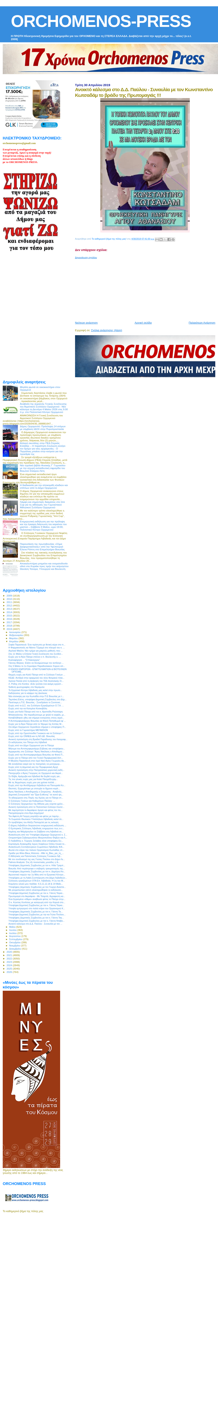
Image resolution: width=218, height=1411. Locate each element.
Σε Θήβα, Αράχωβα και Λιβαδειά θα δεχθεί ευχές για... (34, 776)
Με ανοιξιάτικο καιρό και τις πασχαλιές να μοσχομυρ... (34, 764)
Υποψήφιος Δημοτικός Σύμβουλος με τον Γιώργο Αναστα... (37, 887)
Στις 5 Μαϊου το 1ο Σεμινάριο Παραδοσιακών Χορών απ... (36, 666)
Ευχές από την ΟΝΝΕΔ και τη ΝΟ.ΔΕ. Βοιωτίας (31, 736)
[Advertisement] (140, 288)
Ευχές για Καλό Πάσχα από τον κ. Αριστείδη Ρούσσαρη (35, 711)
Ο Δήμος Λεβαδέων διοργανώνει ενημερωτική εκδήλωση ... (37, 825)
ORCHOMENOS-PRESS (101, 21)
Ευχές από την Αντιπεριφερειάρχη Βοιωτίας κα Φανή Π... (36, 754)
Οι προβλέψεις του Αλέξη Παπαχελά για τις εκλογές (33, 822)
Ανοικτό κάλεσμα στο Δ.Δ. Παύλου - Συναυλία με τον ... (35, 923)
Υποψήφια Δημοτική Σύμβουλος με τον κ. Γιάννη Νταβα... (36, 921)
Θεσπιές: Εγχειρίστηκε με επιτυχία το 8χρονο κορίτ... (34, 788)
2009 (10, 595)
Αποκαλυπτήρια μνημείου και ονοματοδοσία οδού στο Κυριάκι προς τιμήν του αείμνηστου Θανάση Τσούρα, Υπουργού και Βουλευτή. (44, 566)
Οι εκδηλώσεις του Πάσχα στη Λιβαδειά (27, 742)
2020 (10, 951)
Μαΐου (12, 927)
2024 (10, 965)
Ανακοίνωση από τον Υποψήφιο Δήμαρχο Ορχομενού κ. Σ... (37, 834)
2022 (10, 958)
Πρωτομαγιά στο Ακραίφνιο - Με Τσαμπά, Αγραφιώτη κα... (36, 896)
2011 (10, 602)
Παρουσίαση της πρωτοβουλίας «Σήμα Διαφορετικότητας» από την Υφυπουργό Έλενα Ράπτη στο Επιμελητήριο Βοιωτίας (42, 547)
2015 (10, 615)
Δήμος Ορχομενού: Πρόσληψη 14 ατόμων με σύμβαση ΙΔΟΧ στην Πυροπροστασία (43, 427)
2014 (10, 612)
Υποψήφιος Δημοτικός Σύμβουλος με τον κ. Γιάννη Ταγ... (36, 917)
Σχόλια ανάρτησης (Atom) (106, 330)
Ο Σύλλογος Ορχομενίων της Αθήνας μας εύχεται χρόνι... (36, 804)
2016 (10, 618)
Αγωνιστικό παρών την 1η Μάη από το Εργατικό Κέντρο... (36, 874)
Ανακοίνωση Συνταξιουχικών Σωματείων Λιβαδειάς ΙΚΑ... (36, 847)
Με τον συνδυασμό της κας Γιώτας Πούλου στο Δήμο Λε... (36, 859)
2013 (10, 608)
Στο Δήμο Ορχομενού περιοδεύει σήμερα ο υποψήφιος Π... (37, 727)
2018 (10, 625)
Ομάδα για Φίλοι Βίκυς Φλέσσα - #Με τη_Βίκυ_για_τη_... (36, 853)
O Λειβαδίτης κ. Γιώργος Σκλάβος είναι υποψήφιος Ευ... (35, 841)
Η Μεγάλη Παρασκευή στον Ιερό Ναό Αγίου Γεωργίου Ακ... (37, 760)
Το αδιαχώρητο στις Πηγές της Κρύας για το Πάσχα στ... (35, 797)
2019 (10, 629)
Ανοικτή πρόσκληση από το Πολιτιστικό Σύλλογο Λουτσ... (36, 807)
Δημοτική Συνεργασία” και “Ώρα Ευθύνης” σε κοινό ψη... (35, 794)
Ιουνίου (13, 930)
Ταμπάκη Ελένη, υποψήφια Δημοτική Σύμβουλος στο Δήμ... (37, 699)
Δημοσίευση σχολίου (86, 257)
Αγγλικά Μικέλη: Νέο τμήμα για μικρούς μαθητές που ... (35, 650)
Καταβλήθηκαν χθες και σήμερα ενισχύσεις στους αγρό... (36, 717)
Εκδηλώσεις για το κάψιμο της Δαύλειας (27, 693)
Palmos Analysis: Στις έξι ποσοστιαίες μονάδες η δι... (34, 862)
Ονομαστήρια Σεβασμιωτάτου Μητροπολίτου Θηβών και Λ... (37, 837)
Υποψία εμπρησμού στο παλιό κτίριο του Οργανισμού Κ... (36, 908)
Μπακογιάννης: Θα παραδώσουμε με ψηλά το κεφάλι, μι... (36, 714)
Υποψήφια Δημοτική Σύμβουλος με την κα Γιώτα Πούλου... (37, 914)
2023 (10, 961)
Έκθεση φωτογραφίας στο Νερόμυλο (26, 687)
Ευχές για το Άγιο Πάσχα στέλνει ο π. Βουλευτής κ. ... (34, 657)
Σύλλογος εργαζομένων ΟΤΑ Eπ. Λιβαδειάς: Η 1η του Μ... (36, 880)
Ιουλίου (13, 933)
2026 (10, 972)
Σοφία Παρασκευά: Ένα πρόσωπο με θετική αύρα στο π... (36, 644)
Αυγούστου (15, 936)
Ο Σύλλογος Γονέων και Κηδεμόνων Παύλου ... (31, 801)
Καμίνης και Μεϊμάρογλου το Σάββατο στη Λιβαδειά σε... (35, 831)
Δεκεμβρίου (15, 948)
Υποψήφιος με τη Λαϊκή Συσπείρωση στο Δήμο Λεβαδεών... (37, 877)
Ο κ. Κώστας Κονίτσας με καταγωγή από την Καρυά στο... (36, 902)
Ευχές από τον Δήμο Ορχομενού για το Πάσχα (31, 745)
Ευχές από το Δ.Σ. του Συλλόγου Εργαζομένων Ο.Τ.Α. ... (36, 705)
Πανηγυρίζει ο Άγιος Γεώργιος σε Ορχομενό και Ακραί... (35, 773)
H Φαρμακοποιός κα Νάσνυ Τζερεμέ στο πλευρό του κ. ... (36, 647)
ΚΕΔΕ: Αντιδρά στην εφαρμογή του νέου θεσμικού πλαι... (36, 678)
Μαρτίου (13, 638)
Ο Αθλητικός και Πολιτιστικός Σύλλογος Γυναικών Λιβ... (35, 856)
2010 (10, 599)
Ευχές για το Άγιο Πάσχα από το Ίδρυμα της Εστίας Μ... (35, 724)
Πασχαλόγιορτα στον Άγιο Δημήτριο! (26, 813)
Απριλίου (14, 641)
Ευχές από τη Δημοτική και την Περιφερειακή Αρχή (33, 767)
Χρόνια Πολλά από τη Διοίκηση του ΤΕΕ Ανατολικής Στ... (36, 681)
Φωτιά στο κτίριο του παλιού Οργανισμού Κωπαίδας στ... (36, 850)
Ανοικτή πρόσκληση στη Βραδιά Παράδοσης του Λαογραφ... (37, 739)
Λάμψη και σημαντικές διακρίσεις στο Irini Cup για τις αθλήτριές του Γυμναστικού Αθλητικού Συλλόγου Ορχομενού (42, 505)
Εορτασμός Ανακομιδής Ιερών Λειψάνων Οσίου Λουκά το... (37, 844)
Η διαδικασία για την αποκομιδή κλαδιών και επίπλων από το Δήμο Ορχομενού (44, 486)
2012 (10, 605)
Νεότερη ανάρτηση (86, 322)
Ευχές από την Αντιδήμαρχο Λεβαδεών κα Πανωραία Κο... (36, 785)
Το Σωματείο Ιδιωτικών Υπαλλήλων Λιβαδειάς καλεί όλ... (35, 819)
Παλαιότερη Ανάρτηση (202, 322)
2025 (10, 968)
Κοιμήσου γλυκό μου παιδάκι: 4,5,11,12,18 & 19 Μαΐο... (35, 884)
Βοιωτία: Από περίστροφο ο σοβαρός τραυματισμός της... (36, 868)
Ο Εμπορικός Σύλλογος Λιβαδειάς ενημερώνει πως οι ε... (36, 828)
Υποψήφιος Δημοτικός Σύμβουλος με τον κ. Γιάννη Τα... (35, 911)
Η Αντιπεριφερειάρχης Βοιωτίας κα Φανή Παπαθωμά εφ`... (37, 721)
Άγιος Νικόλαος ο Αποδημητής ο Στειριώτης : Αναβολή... (35, 791)
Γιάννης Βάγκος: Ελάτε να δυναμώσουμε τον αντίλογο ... (36, 663)
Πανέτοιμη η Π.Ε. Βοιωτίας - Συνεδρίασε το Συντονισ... (35, 702)
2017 (10, 622)
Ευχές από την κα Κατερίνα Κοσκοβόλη (27, 708)
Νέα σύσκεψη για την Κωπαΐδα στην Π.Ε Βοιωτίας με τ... (36, 696)
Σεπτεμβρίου (16, 939)
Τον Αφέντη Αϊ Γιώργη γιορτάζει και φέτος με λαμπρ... (34, 816)
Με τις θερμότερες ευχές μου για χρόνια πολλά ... (32, 782)
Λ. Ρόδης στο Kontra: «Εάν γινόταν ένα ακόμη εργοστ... (35, 684)
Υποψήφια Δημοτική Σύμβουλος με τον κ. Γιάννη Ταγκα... (36, 893)
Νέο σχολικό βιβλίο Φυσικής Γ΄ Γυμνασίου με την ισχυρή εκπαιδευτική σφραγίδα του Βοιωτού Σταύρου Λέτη (43, 468)
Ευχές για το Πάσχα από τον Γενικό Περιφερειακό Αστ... (35, 758)
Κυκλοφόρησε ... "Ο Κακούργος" (24, 660)
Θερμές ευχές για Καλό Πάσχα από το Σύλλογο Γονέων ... (36, 674)
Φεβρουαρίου (16, 635)
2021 (10, 955)
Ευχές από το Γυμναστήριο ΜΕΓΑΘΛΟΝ (28, 730)
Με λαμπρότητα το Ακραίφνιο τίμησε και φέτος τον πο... (35, 810)
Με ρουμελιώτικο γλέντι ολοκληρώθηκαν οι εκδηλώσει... (35, 890)
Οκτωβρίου (15, 942)
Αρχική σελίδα (143, 322)
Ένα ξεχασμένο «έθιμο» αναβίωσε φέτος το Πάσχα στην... (36, 899)
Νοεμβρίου (15, 945)
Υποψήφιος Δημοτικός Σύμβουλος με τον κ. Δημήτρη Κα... (36, 871)
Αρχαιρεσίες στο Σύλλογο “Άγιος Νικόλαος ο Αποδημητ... (36, 751)
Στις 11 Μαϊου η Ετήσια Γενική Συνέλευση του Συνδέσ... (35, 654)
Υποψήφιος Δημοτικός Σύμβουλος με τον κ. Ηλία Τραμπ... (36, 865)
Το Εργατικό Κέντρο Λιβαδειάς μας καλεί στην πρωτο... (35, 690)
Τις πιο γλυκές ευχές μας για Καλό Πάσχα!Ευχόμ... (33, 779)
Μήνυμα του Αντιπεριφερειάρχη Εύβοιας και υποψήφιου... (36, 748)
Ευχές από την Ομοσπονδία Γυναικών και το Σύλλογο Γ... (36, 733)
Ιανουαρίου (15, 632)
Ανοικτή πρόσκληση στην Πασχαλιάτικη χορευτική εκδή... (36, 770)
